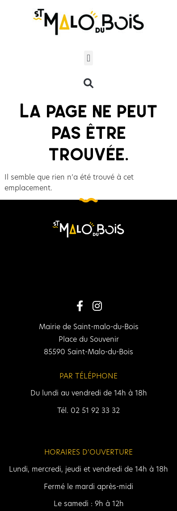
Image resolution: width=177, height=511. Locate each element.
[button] (88, 58)
